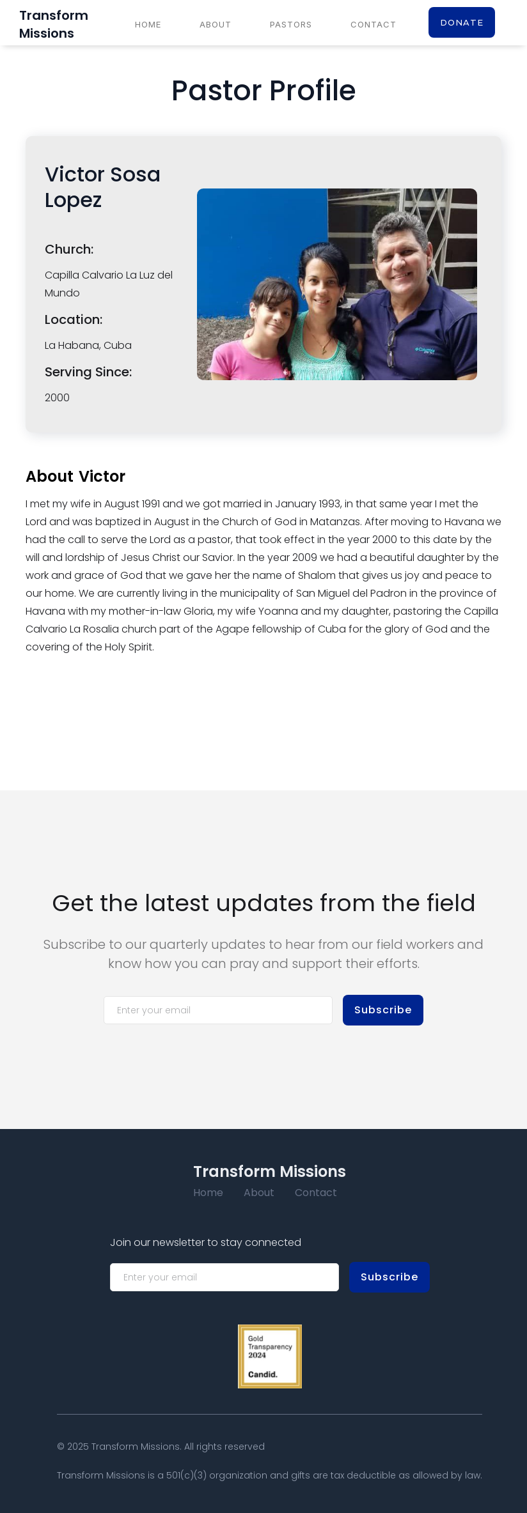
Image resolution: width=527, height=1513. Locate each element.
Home (148, 24)
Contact (373, 24)
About (216, 24)
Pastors (291, 24)
